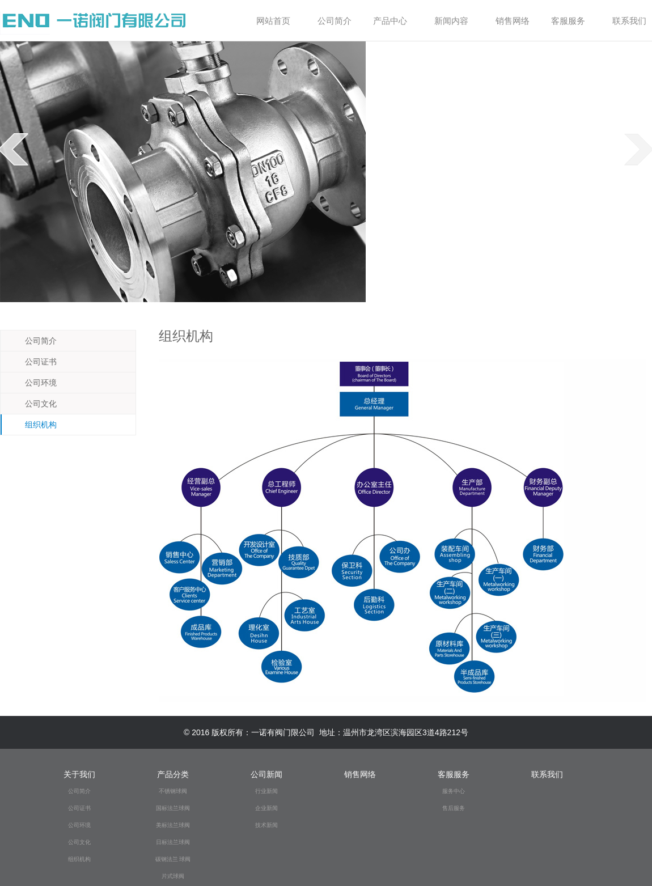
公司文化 (33, 403)
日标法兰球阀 (173, 842)
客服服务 (572, 21)
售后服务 (453, 808)
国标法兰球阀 (173, 808)
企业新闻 (266, 808)
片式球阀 (173, 876)
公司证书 (33, 361)
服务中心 (453, 791)
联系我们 (629, 21)
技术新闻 (266, 825)
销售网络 (513, 21)
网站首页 (273, 21)
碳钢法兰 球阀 (173, 859)
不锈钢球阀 (173, 791)
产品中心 (394, 21)
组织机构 (33, 424)
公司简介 (335, 21)
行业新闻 (266, 791)
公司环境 (33, 382)
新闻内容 (455, 21)
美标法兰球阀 (173, 825)
